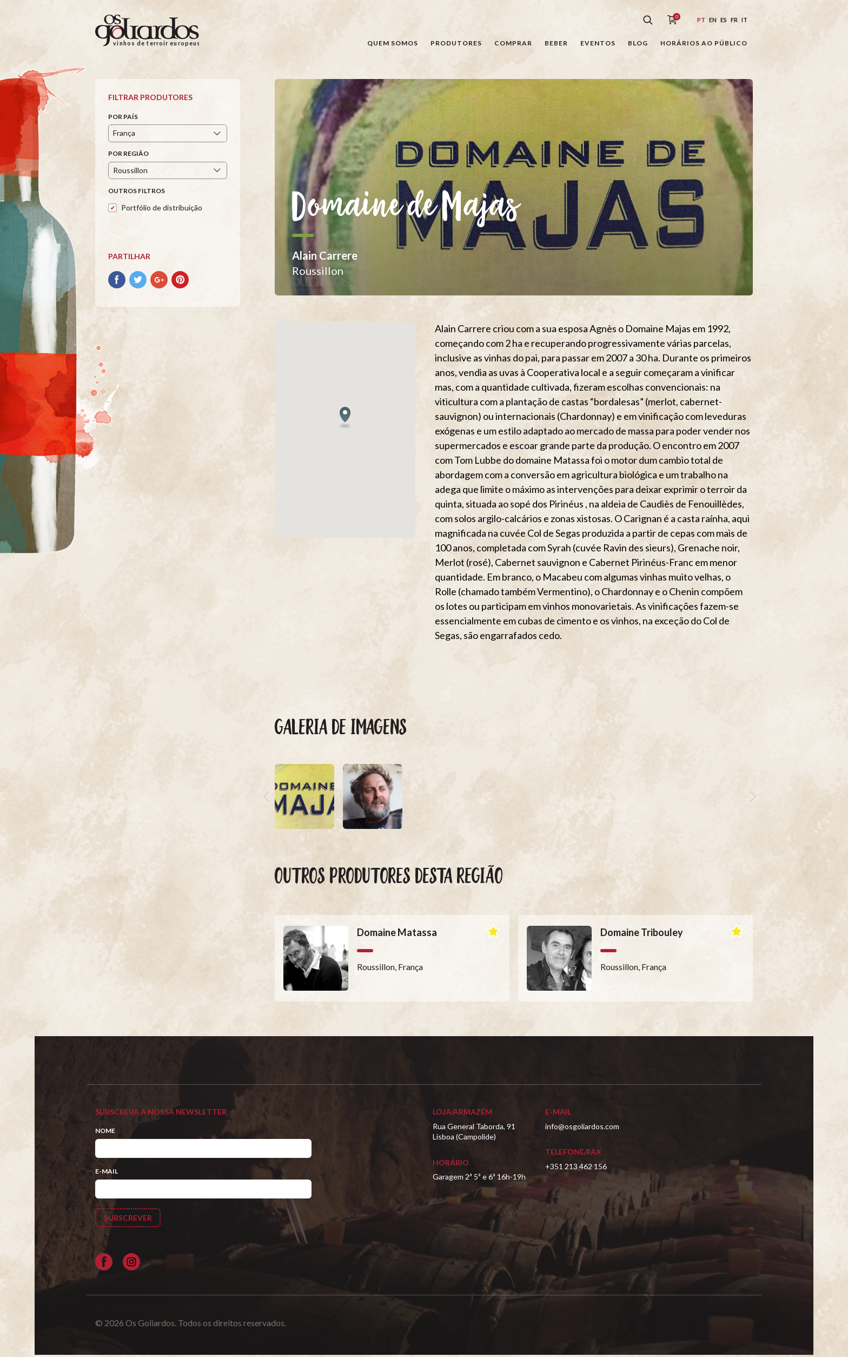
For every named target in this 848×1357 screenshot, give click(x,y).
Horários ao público (703, 43)
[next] (751, 799)
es (723, 19)
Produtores (456, 43)
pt (701, 19)
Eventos (597, 43)
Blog (638, 43)
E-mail (106, 1173)
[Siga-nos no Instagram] (131, 1263)
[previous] (268, 799)
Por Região (128, 155)
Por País (123, 118)
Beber (556, 43)
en (713, 19)
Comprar (513, 43)
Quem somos (392, 43)
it (744, 19)
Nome (105, 1133)
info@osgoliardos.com (582, 1127)
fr (734, 19)
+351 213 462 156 (576, 1167)
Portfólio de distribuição (161, 209)
